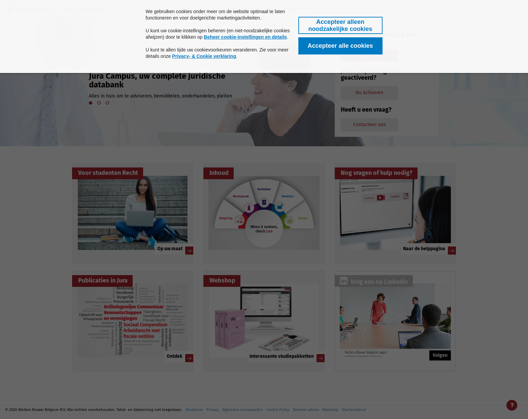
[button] (340, 25)
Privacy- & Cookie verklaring (204, 56)
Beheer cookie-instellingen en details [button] (245, 37)
